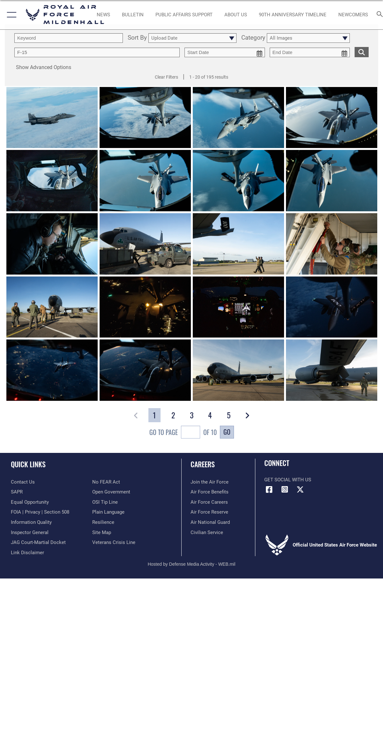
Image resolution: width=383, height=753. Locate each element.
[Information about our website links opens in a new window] (27, 552)
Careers (203, 464)
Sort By (137, 38)
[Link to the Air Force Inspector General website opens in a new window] (30, 532)
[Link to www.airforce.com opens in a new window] (210, 482)
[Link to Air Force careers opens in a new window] (209, 502)
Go (226, 432)
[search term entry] (68, 38)
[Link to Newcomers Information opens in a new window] (353, 15)
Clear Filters (166, 77)
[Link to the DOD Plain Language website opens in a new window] (108, 512)
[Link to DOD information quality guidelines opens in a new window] (31, 522)
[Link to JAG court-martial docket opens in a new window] (38, 542)
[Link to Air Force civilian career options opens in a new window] (207, 532)
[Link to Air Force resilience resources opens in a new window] (103, 522)
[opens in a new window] (184, 15)
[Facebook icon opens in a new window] (269, 489)
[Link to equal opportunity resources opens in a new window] (30, 502)
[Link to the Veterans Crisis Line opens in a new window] (113, 542)
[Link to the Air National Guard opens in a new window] (210, 522)
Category (253, 38)
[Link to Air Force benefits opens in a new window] (210, 492)
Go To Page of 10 (183, 433)
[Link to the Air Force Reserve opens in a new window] (209, 512)
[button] (10, 14)
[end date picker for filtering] (310, 52)
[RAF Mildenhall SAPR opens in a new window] (17, 492)
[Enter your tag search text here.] (97, 52)
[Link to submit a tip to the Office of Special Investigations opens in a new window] (105, 502)
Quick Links (28, 464)
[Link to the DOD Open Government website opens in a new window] (111, 492)
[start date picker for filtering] (224, 52)
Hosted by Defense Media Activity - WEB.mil (192, 564)
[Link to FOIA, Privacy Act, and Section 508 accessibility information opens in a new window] (40, 512)
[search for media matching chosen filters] (362, 52)
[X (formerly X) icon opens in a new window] (300, 489)
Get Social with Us (287, 480)
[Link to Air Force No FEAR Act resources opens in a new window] (106, 482)
